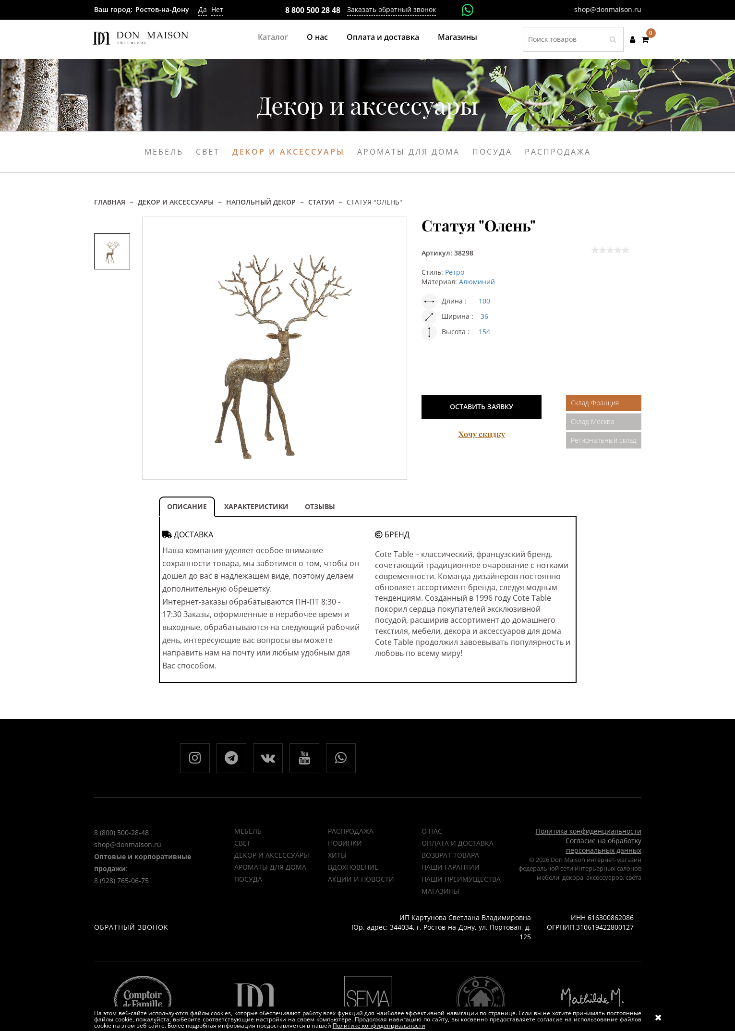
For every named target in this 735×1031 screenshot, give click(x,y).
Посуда (492, 151)
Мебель (164, 151)
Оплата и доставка (383, 37)
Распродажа (558, 151)
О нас (317, 37)
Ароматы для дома (408, 151)
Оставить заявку (481, 406)
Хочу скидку (481, 434)
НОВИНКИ (345, 843)
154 (484, 331)
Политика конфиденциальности (588, 831)
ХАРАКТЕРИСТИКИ (256, 506)
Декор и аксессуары (288, 151)
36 (484, 316)
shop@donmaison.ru (607, 9)
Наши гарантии (451, 867)
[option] (112, 251)
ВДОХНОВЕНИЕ (353, 867)
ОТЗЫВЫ (320, 506)
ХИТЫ (337, 855)
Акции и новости (361, 879)
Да (202, 9)
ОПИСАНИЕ (187, 506)
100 (484, 300)
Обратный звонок (131, 927)
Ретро (454, 272)
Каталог (273, 37)
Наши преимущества (461, 879)
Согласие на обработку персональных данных (603, 845)
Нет (217, 9)
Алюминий (477, 281)
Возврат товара (450, 855)
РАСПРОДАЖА (351, 831)
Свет (208, 151)
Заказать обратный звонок (391, 9)
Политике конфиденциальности (379, 1025)
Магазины (457, 37)
